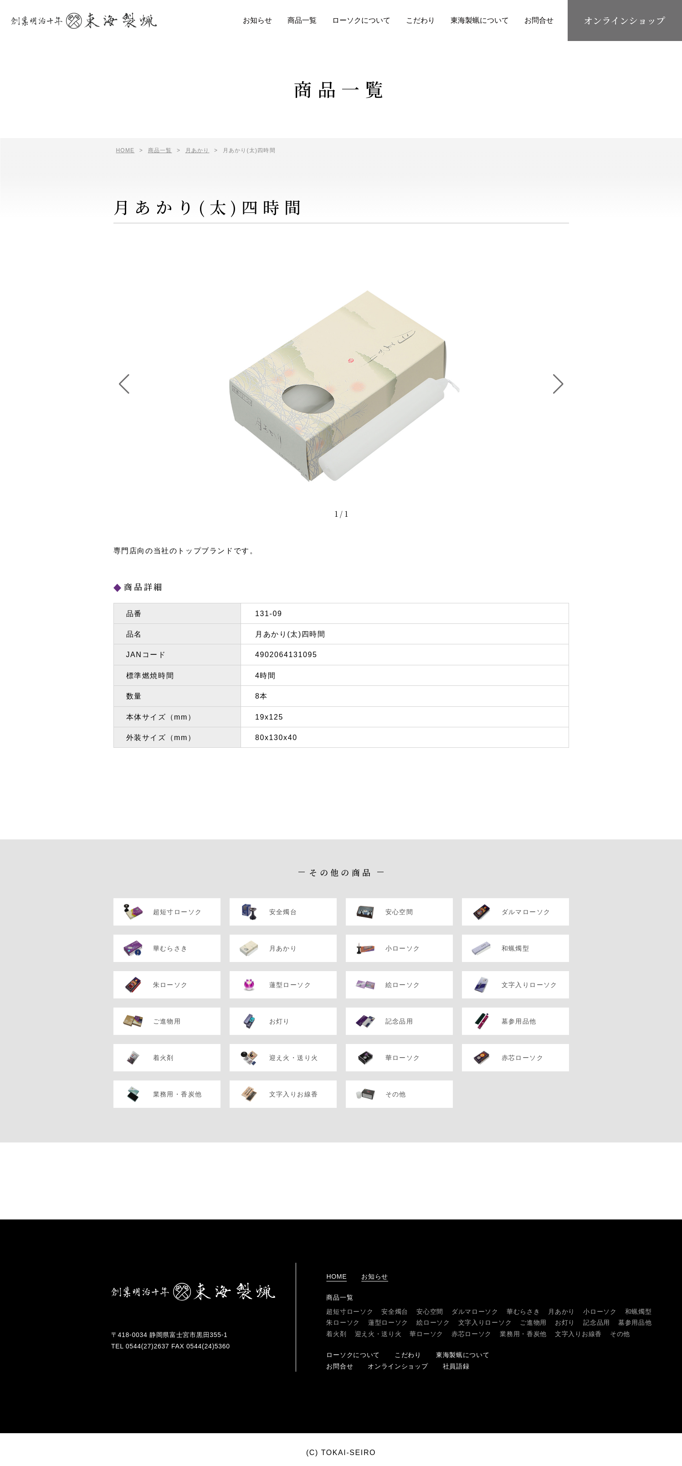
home (336, 1276)
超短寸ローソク (349, 1311)
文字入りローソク (485, 1322)
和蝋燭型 (638, 1311)
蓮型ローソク (388, 1322)
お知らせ (257, 20)
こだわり (420, 20)
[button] (124, 384)
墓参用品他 (635, 1322)
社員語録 (456, 1366)
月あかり (561, 1311)
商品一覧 (302, 20)
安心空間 (429, 1311)
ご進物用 (533, 1322)
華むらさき (523, 1311)
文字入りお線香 (578, 1333)
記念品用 (596, 1322)
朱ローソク (343, 1322)
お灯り (565, 1322)
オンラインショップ (624, 20)
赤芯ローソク (471, 1333)
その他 (620, 1333)
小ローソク (600, 1311)
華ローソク (426, 1333)
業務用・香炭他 (523, 1333)
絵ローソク (433, 1322)
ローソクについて (361, 20)
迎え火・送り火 (378, 1333)
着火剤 (336, 1333)
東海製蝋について (480, 20)
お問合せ (539, 20)
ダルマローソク (474, 1311)
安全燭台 (394, 1311)
